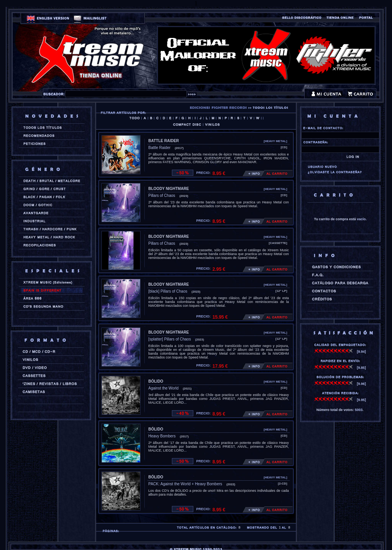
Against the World (164, 388)
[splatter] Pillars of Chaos (170, 339)
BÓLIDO (156, 381)
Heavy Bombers (162, 436)
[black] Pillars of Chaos (168, 291)
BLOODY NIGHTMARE (169, 189)
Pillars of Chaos (162, 195)
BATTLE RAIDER (164, 141)
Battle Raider (160, 148)
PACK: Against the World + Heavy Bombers (185, 484)
